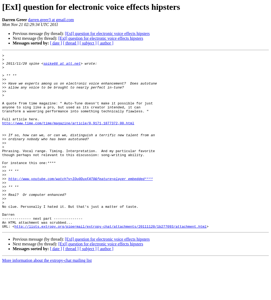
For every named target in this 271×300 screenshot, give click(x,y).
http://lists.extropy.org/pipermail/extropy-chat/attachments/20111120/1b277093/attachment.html (110, 261)
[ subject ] (88, 43)
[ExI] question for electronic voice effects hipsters (107, 33)
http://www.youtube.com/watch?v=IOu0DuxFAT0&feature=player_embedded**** (80, 204)
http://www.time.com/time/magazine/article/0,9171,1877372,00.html (68, 137)
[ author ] (106, 43)
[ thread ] (71, 43)
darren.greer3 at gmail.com (51, 19)
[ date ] (56, 43)
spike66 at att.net (61, 65)
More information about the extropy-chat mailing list (47, 295)
